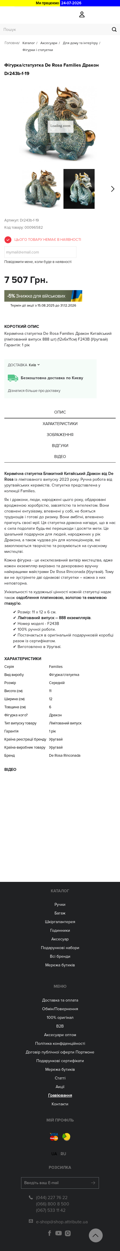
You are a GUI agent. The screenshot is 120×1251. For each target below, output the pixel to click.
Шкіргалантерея (60, 921)
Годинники (60, 930)
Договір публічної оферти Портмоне (60, 1052)
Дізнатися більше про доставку (34, 390)
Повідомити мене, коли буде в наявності (38, 262)
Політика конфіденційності (60, 1043)
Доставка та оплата (60, 1000)
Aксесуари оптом (60, 1034)
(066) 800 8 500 (52, 1204)
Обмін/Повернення (60, 1008)
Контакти (60, 1104)
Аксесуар (60, 939)
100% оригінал (60, 1017)
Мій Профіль (60, 1120)
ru (63, 1154)
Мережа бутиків (60, 965)
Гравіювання (60, 1095)
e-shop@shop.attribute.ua (62, 1222)
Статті (60, 1078)
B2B (60, 1026)
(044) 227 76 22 (52, 1198)
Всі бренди (60, 956)
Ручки (60, 904)
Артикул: (11, 220)
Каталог (60, 891)
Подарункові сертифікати (60, 1060)
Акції (60, 1086)
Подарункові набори (60, 947)
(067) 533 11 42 (50, 1210)
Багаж (60, 913)
